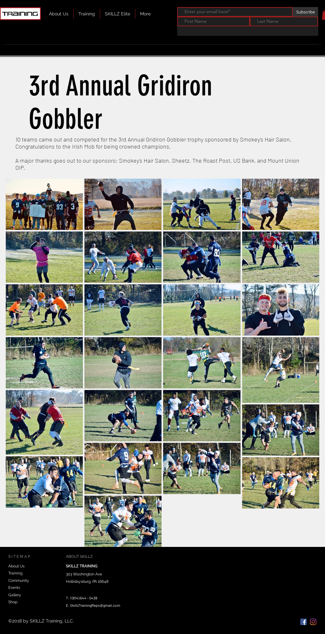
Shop (12, 602)
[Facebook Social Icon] (303, 622)
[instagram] (313, 622)
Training (15, 573)
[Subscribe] (305, 12)
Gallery (14, 595)
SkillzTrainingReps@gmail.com (95, 605)
